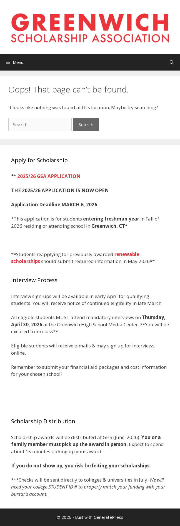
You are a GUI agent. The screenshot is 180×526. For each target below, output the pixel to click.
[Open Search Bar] (172, 62)
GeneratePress (108, 517)
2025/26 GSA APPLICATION (49, 176)
